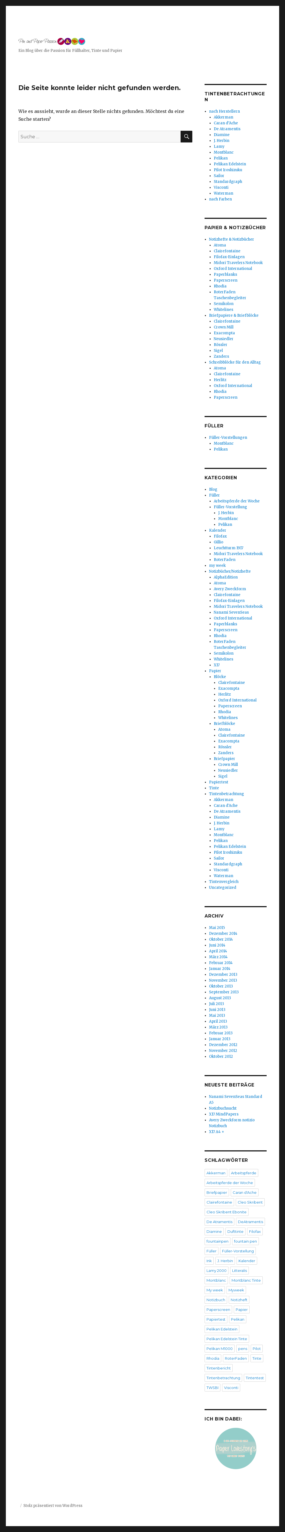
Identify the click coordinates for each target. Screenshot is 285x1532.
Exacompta (224, 333)
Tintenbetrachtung (226, 794)
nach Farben (220, 199)
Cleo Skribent (250, 1202)
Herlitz (220, 379)
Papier (215, 671)
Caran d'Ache (226, 805)
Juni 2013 (217, 1009)
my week (217, 565)
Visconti (221, 187)
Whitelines (223, 309)
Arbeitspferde (243, 1173)
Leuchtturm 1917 (228, 548)
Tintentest (255, 1378)
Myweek (236, 1290)
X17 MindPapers (224, 1114)
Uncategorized (222, 887)
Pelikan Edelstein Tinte (227, 1339)
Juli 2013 (216, 1003)
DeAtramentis (250, 1221)
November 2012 (223, 1050)
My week (215, 1290)
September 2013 (224, 992)
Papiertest (218, 782)
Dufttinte (235, 1231)
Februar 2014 (221, 962)
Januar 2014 (219, 968)
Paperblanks (225, 274)
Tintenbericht (219, 1368)
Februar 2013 (221, 1033)
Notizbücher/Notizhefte (230, 571)
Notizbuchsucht (223, 1108)
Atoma (220, 245)
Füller (214, 495)
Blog (213, 489)
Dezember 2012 (223, 1044)
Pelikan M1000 (220, 1348)
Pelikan (221, 158)
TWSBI (212, 1387)
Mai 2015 (217, 927)
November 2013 (223, 980)
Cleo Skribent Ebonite (227, 1212)
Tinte (214, 788)
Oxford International (233, 268)
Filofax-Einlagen (229, 257)
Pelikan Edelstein (230, 164)
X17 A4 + (216, 1131)
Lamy (219, 146)
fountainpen (218, 1241)
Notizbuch (216, 1300)
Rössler (220, 344)
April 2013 (218, 1021)
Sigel (218, 350)
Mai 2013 (217, 1015)
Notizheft (239, 1300)
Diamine (222, 134)
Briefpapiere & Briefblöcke (234, 315)
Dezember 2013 (223, 974)
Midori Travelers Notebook (238, 262)
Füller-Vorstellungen (228, 437)
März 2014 (218, 957)
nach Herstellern (224, 111)
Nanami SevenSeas (231, 612)
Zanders (221, 356)
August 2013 (220, 998)
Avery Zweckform (230, 589)
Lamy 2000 (217, 1270)
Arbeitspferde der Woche (237, 501)
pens (242, 1348)
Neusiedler (224, 339)
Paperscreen (225, 280)
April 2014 (218, 951)
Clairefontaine (227, 251)
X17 (217, 665)
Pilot (257, 1348)
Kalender (217, 530)
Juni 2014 (217, 945)
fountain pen (245, 1241)
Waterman (223, 193)
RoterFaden (224, 559)
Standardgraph (228, 181)
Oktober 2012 (221, 1056)
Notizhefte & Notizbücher (231, 239)
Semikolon (224, 303)
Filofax (220, 536)
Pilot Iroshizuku (228, 170)
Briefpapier (224, 758)
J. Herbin (221, 140)
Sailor (219, 175)
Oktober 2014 (221, 939)
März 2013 (218, 1027)
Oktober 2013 (221, 986)
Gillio (218, 542)
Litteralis (239, 1270)
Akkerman (223, 117)
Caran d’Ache (226, 123)
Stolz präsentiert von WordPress (52, 1505)
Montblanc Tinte (246, 1280)
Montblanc (224, 152)
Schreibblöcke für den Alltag (235, 362)
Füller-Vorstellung (230, 507)
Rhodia (220, 286)
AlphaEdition (226, 577)
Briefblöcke (224, 723)
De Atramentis (227, 129)
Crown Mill (224, 327)
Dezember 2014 (223, 933)
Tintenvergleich (224, 881)
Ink (209, 1260)
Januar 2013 (219, 1039)
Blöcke (220, 676)
